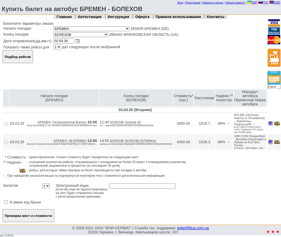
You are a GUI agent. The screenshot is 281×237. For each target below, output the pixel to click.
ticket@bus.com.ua (193, 228)
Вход (180, 2)
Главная (65, 17)
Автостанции (90, 17)
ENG (274, 2)
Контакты (216, 17)
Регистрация (192, 2)
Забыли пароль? (235, 2)
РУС (263, 2)
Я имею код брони (22, 202)
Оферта (143, 17)
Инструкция (119, 17)
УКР (252, 2)
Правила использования (178, 17)
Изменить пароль (212, 2)
